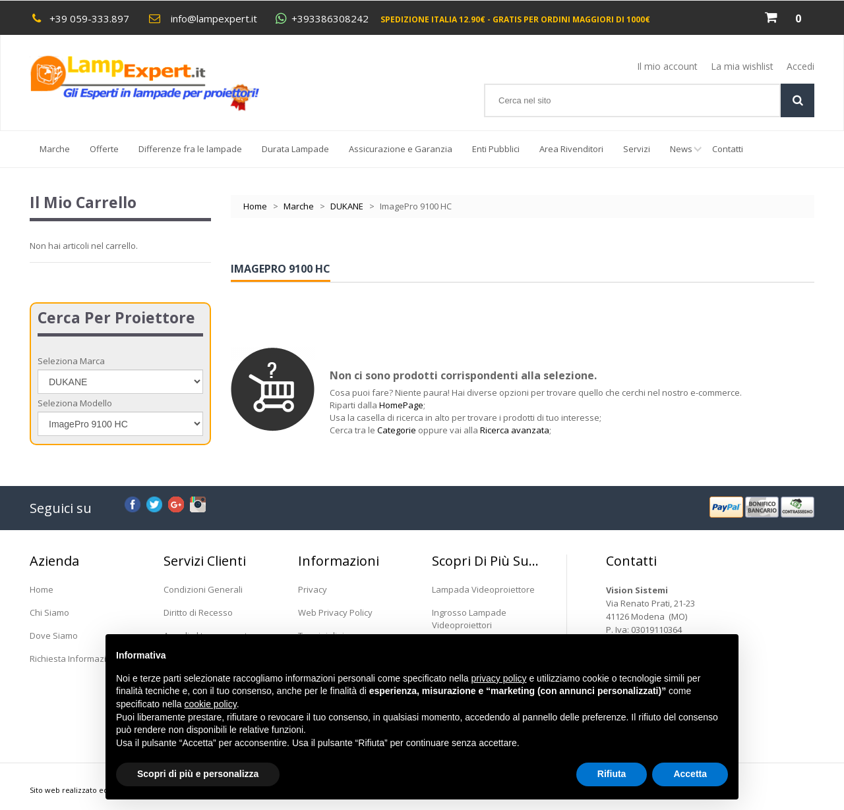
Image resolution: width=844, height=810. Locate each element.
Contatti (727, 149)
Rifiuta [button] (611, 774)
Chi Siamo (49, 612)
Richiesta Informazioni (74, 658)
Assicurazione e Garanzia (400, 149)
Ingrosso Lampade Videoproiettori (469, 619)
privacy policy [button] (499, 678)
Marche (55, 149)
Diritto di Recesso (198, 612)
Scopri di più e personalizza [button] (197, 774)
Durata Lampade (295, 149)
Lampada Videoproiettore (483, 589)
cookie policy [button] (211, 704)
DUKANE (346, 206)
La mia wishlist (742, 66)
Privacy (312, 589)
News (686, 155)
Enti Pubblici (496, 149)
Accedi (800, 66)
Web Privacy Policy (335, 612)
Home (255, 206)
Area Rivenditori (571, 149)
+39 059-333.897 (89, 18)
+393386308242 (330, 19)
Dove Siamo (54, 635)
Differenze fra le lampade (190, 149)
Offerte (104, 149)
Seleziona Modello (75, 403)
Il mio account (667, 66)
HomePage (401, 405)
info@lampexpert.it (214, 18)
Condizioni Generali (203, 589)
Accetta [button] (690, 774)
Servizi (636, 149)
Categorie (396, 430)
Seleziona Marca (71, 361)
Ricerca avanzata (514, 430)
